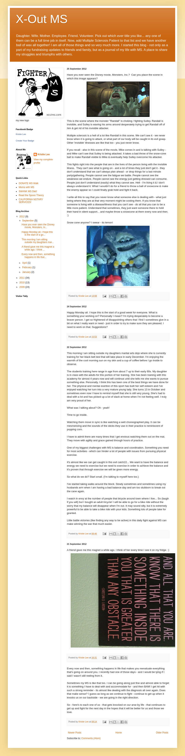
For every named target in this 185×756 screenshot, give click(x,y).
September (28, 220)
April (25, 262)
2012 (22, 216)
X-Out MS (42, 19)
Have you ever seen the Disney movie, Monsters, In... (38, 226)
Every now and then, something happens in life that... (38, 255)
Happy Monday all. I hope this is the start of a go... (37, 233)
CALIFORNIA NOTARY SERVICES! (31, 201)
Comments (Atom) (90, 738)
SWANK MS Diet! (28, 191)
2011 (22, 277)
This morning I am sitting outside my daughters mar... (38, 241)
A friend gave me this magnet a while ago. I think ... (38, 248)
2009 (22, 287)
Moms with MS (26, 187)
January (26, 272)
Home (119, 732)
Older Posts (162, 732)
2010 (22, 282)
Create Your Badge (25, 140)
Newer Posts (74, 732)
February (27, 267)
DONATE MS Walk (28, 183)
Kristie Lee (21, 134)
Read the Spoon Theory (31, 195)
